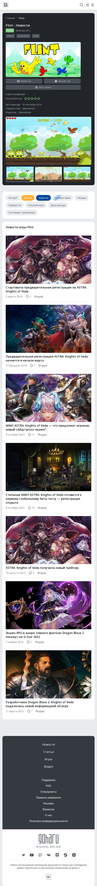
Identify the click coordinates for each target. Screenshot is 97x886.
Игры (21, 18)
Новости (48, 744)
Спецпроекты (48, 791)
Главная (10, 18)
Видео (48, 766)
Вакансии (48, 809)
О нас (48, 815)
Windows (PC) (23, 30)
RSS (48, 786)
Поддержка (48, 780)
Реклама (48, 803)
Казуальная (23, 36)
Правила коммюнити (48, 797)
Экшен (10, 36)
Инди (35, 36)
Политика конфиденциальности (48, 821)
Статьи (48, 752)
